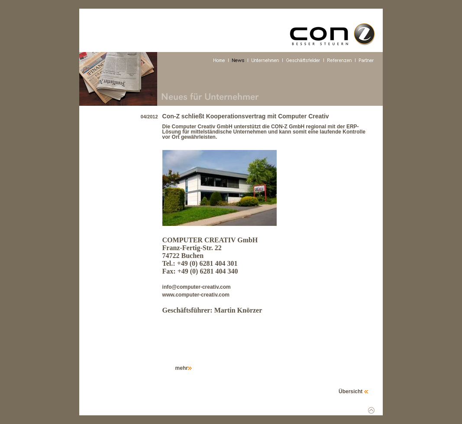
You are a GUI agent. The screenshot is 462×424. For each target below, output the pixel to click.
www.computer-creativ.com (195, 295)
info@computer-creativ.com (196, 287)
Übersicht (353, 391)
